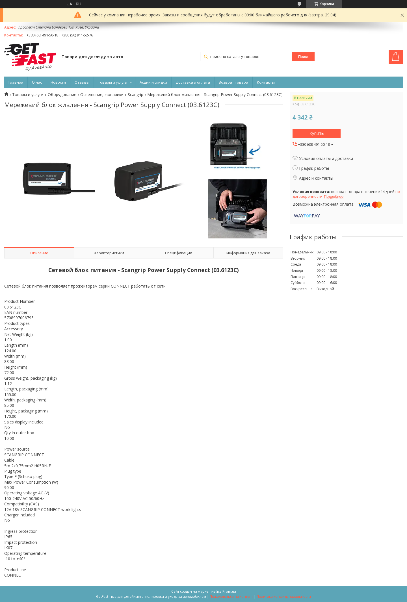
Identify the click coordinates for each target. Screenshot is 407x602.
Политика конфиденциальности (284, 596)
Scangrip (135, 94)
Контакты (266, 82)
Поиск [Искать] (303, 57)
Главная (15, 82)
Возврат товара (233, 82)
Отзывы (82, 82)
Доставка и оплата (193, 82)
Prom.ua (229, 591)
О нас (37, 82)
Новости (58, 82)
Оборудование (62, 94)
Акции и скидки (153, 82)
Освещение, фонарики (102, 94)
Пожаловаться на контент (231, 596)
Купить (316, 133)
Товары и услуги (112, 82)
